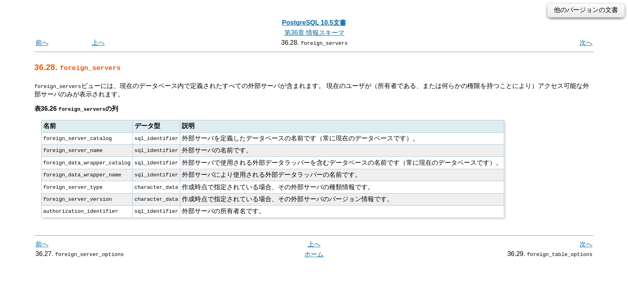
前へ (42, 42)
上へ (98, 42)
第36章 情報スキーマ (314, 32)
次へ (586, 42)
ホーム (314, 253)
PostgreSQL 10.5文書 (314, 22)
